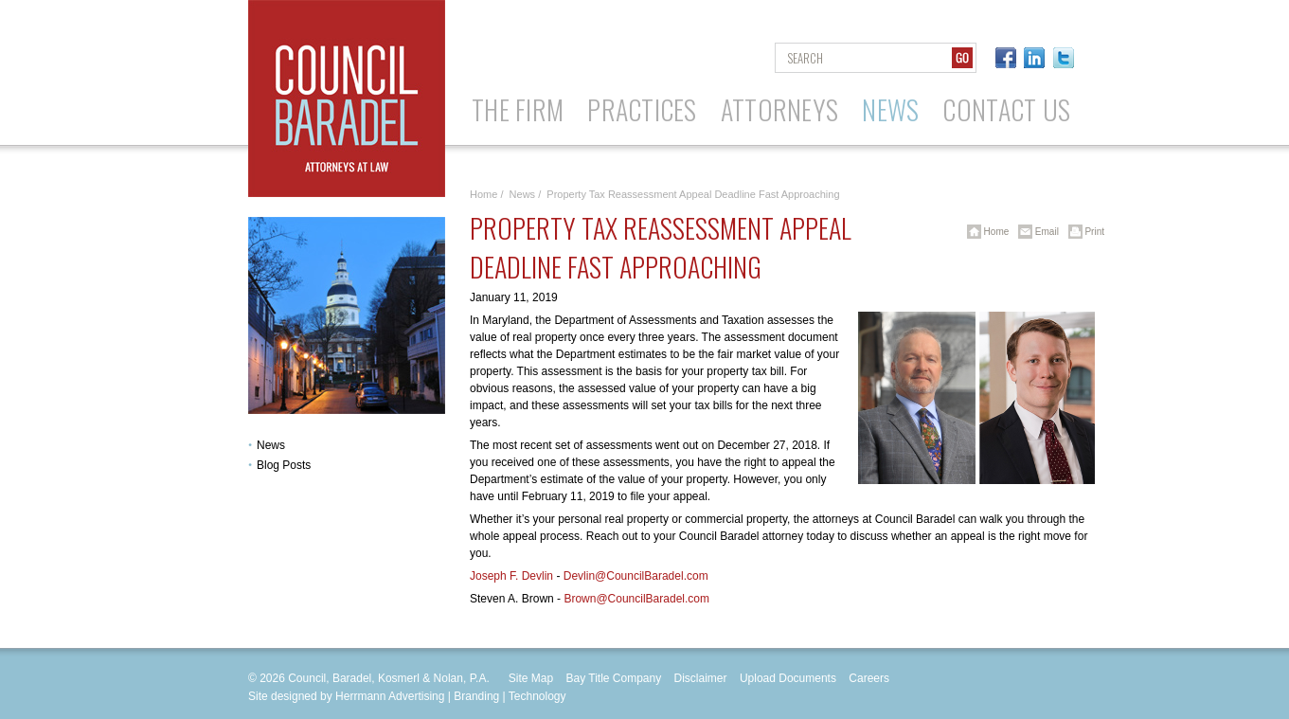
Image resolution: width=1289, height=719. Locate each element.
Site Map (531, 678)
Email (1035, 231)
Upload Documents (788, 678)
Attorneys (780, 109)
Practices (642, 109)
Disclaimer (700, 678)
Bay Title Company (613, 678)
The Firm (518, 109)
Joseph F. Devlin (511, 576)
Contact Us (1006, 109)
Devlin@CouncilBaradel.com (636, 576)
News (890, 109)
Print (1083, 231)
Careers (869, 678)
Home (483, 194)
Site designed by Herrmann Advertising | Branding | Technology (407, 696)
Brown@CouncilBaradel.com (636, 598)
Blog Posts (284, 465)
